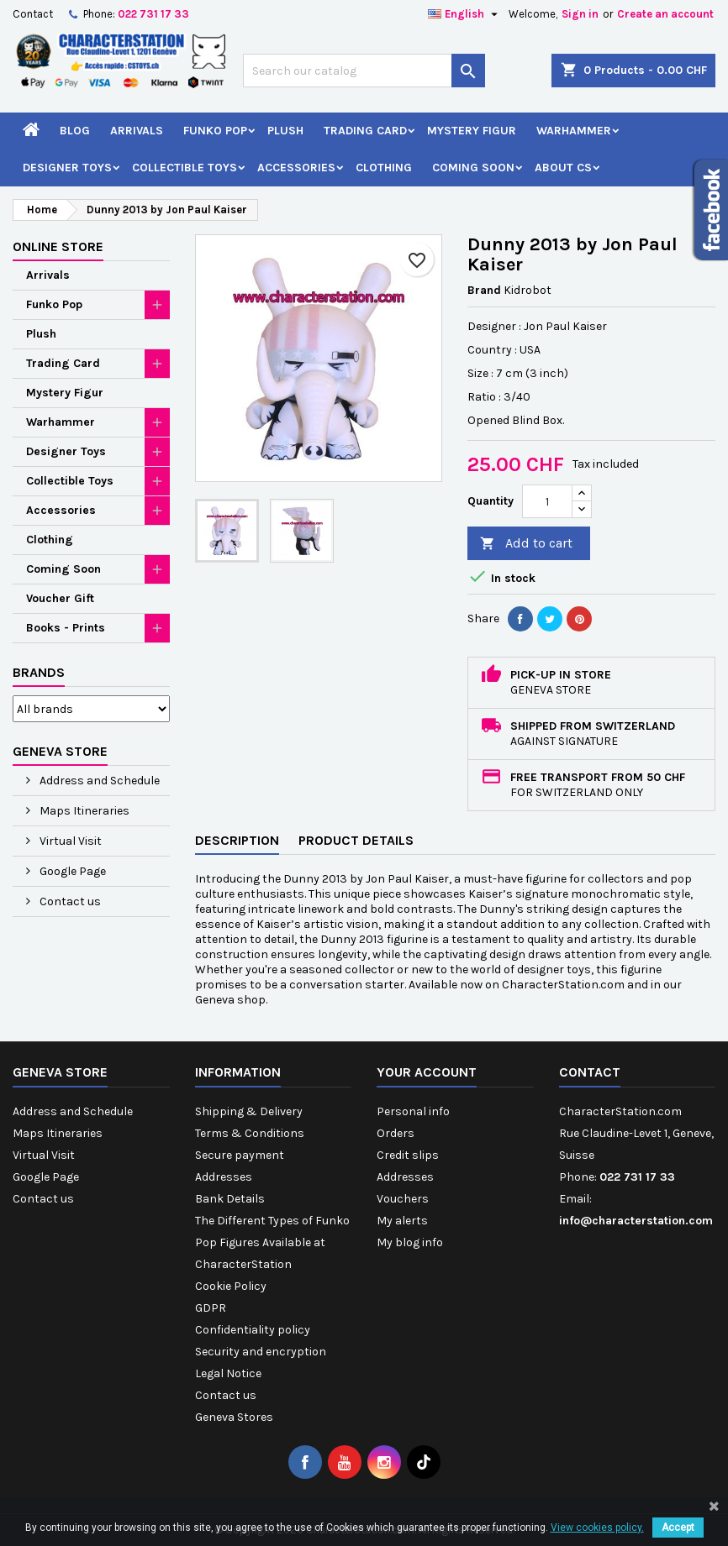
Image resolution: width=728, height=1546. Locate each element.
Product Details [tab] (356, 840)
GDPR (210, 1308)
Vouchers (403, 1199)
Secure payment (239, 1155)
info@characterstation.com (636, 1220)
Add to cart (526, 544)
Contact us (69, 901)
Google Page (71, 871)
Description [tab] (237, 840)
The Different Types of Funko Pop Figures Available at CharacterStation (272, 1242)
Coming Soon (473, 167)
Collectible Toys (184, 167)
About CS (563, 167)
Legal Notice (228, 1373)
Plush (285, 130)
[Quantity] (547, 501)
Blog (75, 130)
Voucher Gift (60, 598)
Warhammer (573, 130)
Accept (678, 1527)
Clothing (384, 167)
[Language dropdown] (465, 14)
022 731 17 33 (153, 14)
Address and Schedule (98, 780)
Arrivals (136, 130)
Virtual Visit (69, 841)
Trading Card (365, 130)
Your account (427, 1072)
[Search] (364, 70)
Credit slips (408, 1155)
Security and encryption (260, 1351)
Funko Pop (215, 130)
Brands (39, 672)
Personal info (413, 1111)
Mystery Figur (471, 130)
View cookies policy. (597, 1527)
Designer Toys (67, 167)
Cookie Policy (230, 1286)
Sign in (580, 14)
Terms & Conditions (249, 1133)
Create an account (665, 14)
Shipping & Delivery (249, 1111)
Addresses (223, 1177)
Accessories (296, 167)
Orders (395, 1133)
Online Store (58, 246)
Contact (33, 14)
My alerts (402, 1220)
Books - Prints (65, 628)
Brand (484, 290)
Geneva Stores (234, 1417)
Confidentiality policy (252, 1330)
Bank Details (230, 1199)
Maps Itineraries (83, 811)
